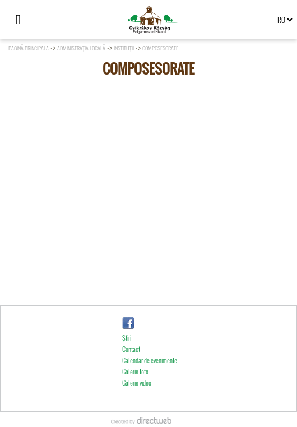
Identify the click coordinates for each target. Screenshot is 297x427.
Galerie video (136, 397)
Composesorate (160, 48)
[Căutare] (42, 19)
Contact (131, 364)
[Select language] (284, 19)
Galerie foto (135, 386)
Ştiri (126, 353)
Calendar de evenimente (149, 375)
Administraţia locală (81, 48)
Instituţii (124, 48)
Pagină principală (28, 48)
